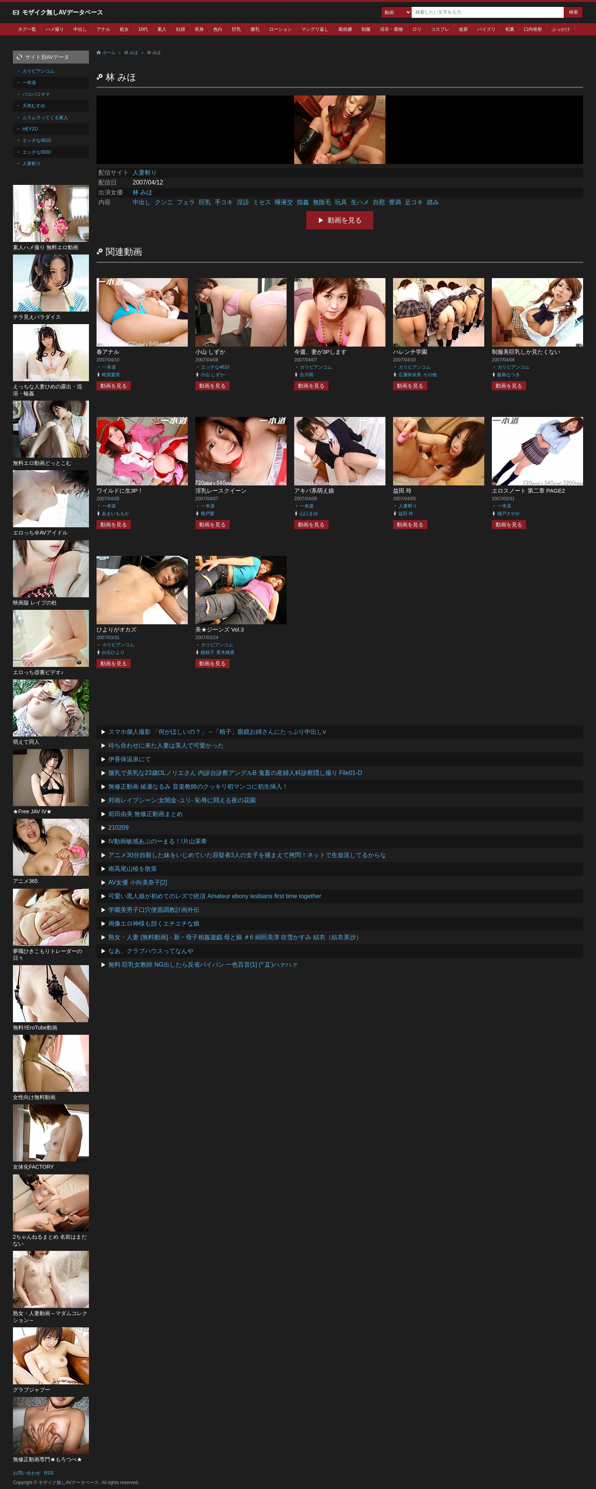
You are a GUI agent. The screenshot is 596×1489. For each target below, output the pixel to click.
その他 (430, 374)
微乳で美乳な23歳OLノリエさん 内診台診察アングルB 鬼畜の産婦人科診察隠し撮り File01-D (235, 773)
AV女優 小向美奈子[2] (137, 882)
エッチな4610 (215, 367)
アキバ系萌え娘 (314, 490)
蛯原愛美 (111, 374)
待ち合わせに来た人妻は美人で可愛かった (166, 745)
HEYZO (30, 129)
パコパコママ (36, 94)
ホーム (109, 52)
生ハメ (360, 202)
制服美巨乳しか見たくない (526, 351)
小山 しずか (210, 351)
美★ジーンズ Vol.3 (219, 629)
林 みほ (131, 52)
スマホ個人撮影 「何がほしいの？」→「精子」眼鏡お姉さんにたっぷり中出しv (217, 732)
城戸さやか (508, 513)
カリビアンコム (316, 367)
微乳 (255, 29)
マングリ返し (315, 29)
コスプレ (440, 29)
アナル (103, 29)
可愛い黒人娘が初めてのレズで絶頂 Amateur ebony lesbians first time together (214, 896)
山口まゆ (309, 513)
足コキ (414, 202)
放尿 (463, 29)
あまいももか (115, 513)
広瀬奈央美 (409, 374)
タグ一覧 (27, 29)
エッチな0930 (36, 152)
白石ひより (113, 652)
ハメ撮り (55, 29)
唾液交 (284, 202)
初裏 (509, 29)
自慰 (379, 202)
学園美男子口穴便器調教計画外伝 (154, 910)
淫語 (243, 202)
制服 (366, 29)
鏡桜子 (207, 652)
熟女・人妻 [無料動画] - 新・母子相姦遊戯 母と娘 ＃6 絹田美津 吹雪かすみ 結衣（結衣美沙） (235, 937)
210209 (118, 827)
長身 (199, 29)
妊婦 (180, 29)
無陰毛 (322, 202)
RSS (49, 1473)
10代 (143, 29)
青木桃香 (225, 652)
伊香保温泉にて (129, 759)
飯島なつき (508, 374)
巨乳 (236, 29)
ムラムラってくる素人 (45, 117)
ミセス (262, 202)
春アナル (108, 351)
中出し (80, 29)
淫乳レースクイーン (221, 490)
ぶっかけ (561, 29)
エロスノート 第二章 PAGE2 (528, 490)
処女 (124, 29)
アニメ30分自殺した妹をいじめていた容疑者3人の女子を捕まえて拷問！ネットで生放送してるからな (247, 855)
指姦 (303, 202)
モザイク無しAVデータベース (62, 12)
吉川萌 (306, 374)
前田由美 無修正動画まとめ (145, 814)
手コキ (224, 202)
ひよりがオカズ (116, 629)
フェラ (186, 202)
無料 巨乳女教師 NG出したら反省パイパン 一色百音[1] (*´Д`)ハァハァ (203, 964)
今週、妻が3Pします (320, 351)
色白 (217, 29)
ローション (280, 29)
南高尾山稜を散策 (132, 868)
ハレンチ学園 (410, 351)
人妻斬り (145, 172)
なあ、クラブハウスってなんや (150, 951)
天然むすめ (33, 105)
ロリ (417, 29)
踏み (433, 202)
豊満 (395, 202)
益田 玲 (402, 490)
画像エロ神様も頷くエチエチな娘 (154, 923)
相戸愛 (207, 513)
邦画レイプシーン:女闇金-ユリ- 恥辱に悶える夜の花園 (182, 800)
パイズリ (486, 29)
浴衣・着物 (391, 29)
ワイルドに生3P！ (120, 490)
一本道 (109, 367)
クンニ (164, 202)
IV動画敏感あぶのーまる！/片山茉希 (157, 841)
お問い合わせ (26, 1473)
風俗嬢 (345, 29)
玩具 (341, 202)
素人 (161, 29)
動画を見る (345, 220)
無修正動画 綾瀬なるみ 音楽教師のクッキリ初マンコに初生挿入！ (198, 786)
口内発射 (533, 29)
